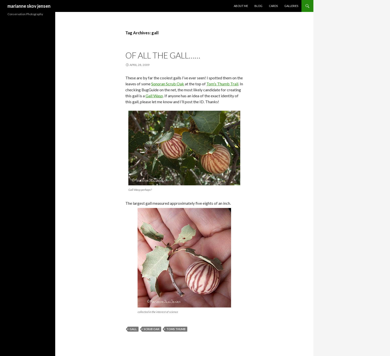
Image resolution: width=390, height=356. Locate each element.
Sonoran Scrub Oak (167, 83)
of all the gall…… (162, 55)
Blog (258, 5)
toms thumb (176, 329)
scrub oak (151, 329)
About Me (241, 5)
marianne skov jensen (28, 6)
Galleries (291, 5)
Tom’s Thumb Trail (222, 83)
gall (133, 329)
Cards (273, 5)
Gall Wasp (154, 95)
